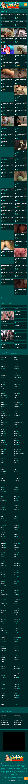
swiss (15, 621)
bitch (1, 435)
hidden (2, 572)
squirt (15, 594)
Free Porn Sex (18, 1)
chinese (15, 382)
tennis (15, 632)
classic (15, 386)
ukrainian (16, 664)
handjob (2, 565)
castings (15, 366)
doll (15, 446)
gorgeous (2, 547)
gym (1, 561)
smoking (2, 695)
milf (15, 549)
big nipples (3, 429)
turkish (15, 659)
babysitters (3, 395)
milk (15, 554)
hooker (2, 576)
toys (15, 652)
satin (1, 664)
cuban (15, 417)
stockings (16, 599)
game (2, 529)
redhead (2, 652)
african (2, 361)
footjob (2, 520)
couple (15, 411)
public (2, 641)
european (2, 476)
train (15, 655)
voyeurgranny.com (4, 724)
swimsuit (16, 617)
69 (1, 359)
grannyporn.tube (17, 724)
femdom (2, 491)
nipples (15, 576)
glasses (2, 540)
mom (15, 558)
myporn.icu (3, 726)
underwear (16, 670)
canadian (16, 359)
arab (1, 373)
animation (3, 370)
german (2, 536)
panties (2, 608)
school (2, 666)
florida (2, 514)
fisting (2, 507)
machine (16, 527)
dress (15, 455)
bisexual (2, 433)
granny (2, 554)
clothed (15, 395)
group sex (2, 558)
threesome (16, 637)
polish (2, 625)
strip (15, 603)
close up (15, 393)
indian (15, 476)
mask (15, 536)
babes (2, 393)
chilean (15, 379)
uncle (15, 666)
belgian (2, 417)
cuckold (15, 420)
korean (15, 509)
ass (1, 379)
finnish (2, 502)
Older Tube (12, 1)
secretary (2, 670)
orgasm (2, 599)
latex (15, 511)
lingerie (15, 525)
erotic (15, 471)
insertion (16, 478)
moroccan (16, 567)
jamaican (16, 493)
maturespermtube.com (18, 720)
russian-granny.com (5, 717)
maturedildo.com (4, 722)
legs (15, 518)
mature (15, 543)
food (1, 516)
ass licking (3, 382)
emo (15, 469)
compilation (16, 404)
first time (2, 505)
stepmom (16, 596)
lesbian (15, 520)
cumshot (16, 424)
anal (1, 368)
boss (1, 455)
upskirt (15, 677)
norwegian (16, 578)
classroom (16, 388)
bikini (2, 431)
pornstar (2, 630)
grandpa (2, 552)
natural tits (16, 574)
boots (2, 451)
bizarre (2, 437)
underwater (16, 668)
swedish (15, 614)
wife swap (16, 699)
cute (15, 426)
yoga (15, 704)
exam (2, 478)
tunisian (15, 657)
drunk (15, 458)
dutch (15, 460)
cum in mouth (17, 422)
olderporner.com (17, 722)
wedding (15, 690)
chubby (15, 384)
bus (14, 357)
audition (2, 384)
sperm (15, 590)
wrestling (16, 702)
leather (15, 516)
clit (14, 390)
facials (2, 482)
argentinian (3, 375)
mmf (15, 556)
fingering (2, 500)
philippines (3, 617)
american (2, 366)
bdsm (2, 408)
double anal (16, 451)
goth (1, 549)
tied (15, 639)
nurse (15, 585)
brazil (2, 460)
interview (16, 484)
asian (2, 377)
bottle (2, 458)
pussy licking (3, 648)
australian (2, 388)
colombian (16, 402)
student (15, 605)
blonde (2, 442)
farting (2, 484)
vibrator (15, 681)
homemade (3, 574)
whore (15, 695)
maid (15, 529)
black (2, 440)
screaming (3, 668)
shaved (2, 677)
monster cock (17, 565)
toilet (15, 648)
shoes (2, 679)
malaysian (16, 531)
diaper (15, 437)
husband (15, 473)
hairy (2, 563)
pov (1, 634)
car (14, 361)
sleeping (2, 690)
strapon (15, 601)
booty (2, 453)
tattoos (15, 625)
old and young (3, 594)
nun (15, 583)
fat (1, 487)
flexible (2, 511)
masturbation (16, 540)
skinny (2, 688)
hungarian (3, 587)
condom (15, 406)
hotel (2, 581)
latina (15, 514)
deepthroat (16, 435)
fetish (2, 493)
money (15, 561)
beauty (2, 413)
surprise (15, 610)
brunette (2, 467)
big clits (2, 424)
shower (2, 684)
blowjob (2, 444)
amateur (2, 364)
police (2, 623)
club (15, 397)
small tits (2, 693)
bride (2, 462)
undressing (16, 673)
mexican (15, 547)
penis (2, 614)
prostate (2, 639)
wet (15, 693)
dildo (15, 440)
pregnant (2, 637)
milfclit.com (3, 715)
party (2, 612)
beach (2, 411)
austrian (2, 390)
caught (15, 368)
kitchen (15, 507)
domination (16, 449)
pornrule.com (17, 715)
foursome (3, 523)
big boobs (2, 422)
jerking (15, 500)
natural (15, 572)
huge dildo (3, 585)
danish (15, 433)
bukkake (2, 469)
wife (15, 697)
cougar (15, 408)
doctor (15, 444)
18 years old (3, 357)
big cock (2, 426)
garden (2, 534)
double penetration (18, 453)
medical (15, 545)
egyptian (15, 467)
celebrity (16, 370)
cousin (15, 413)
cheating (15, 375)
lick (14, 523)
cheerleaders (16, 377)
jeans (15, 498)
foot (1, 518)
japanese (16, 496)
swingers (16, 619)
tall (14, 623)
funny (2, 527)
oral (1, 596)
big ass (2, 420)
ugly (15, 661)
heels (2, 570)
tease (15, 630)
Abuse (18, 780)
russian (2, 659)
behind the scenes (4, 415)
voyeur (15, 686)
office (2, 590)
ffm (1, 496)
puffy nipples (3, 643)
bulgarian (2, 471)
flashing (2, 509)
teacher (15, 628)
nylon (15, 587)
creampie (16, 415)
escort (2, 473)
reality (2, 650)
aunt (1, 386)
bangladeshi (3, 397)
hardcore (2, 567)
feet (1, 489)
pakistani (2, 605)
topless (15, 650)
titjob (15, 646)
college (15, 399)
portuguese (3, 632)
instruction (16, 480)
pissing (2, 621)
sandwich (2, 661)
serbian (2, 675)
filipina (2, 498)
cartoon (15, 364)
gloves (2, 545)
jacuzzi (15, 491)
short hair (2, 681)
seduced (2, 673)
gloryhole (2, 543)
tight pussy (16, 643)
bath (1, 402)
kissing (15, 505)
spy (14, 592)
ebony (15, 462)
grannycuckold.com (18, 717)
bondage (2, 446)
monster (16, 563)
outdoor (2, 603)
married (15, 534)
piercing (2, 619)
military (15, 552)
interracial (16, 482)
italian (15, 489)
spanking (2, 704)
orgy (1, 601)
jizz (14, 502)
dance (15, 431)
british (2, 464)
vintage (15, 684)
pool (1, 628)
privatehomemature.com (19, 726)
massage (16, 538)
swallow (15, 612)
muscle (15, 570)
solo (1, 699)
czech (15, 429)
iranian (15, 487)
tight (15, 641)
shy (1, 686)
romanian (2, 657)
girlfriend (2, 538)
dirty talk (15, 442)
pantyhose (3, 610)
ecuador (15, 464)
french (2, 525)
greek (2, 556)
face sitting (3, 480)
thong (15, 634)
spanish (2, 702)
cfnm (15, 373)
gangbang (2, 531)
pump (2, 646)
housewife (3, 583)
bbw (1, 406)
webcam (15, 688)
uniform (15, 675)
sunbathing (16, 608)
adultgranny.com (4, 720)
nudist (15, 581)
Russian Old (6, 1)
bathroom (2, 404)
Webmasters (12, 780)
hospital (2, 578)
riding (2, 655)
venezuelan (16, 679)
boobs (2, 449)
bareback (2, 399)
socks (2, 697)
